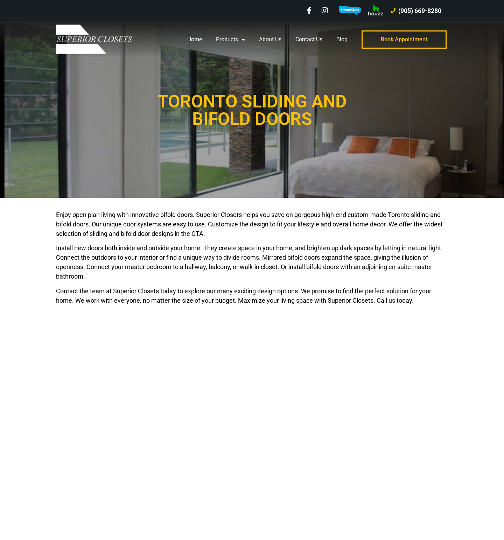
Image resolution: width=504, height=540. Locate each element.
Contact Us (308, 39)
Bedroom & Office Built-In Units (301, 481)
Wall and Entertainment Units (299, 417)
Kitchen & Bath (282, 465)
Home (194, 39)
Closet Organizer (284, 401)
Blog (342, 39)
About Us (270, 39)
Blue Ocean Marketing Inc (120, 507)
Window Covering (285, 433)
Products (230, 39)
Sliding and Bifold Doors (294, 449)
